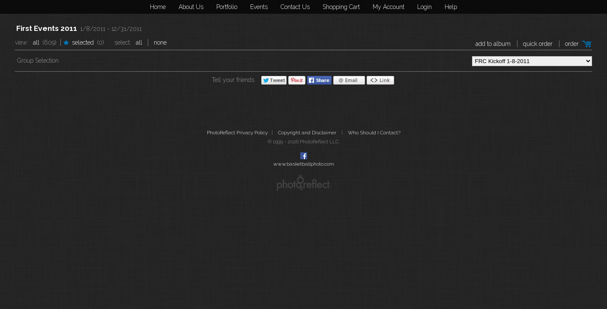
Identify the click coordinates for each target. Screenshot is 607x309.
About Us (191, 6)
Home (158, 6)
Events (259, 6)
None (160, 42)
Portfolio (226, 6)
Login (424, 6)
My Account (388, 6)
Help (451, 6)
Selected (83, 42)
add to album (493, 43)
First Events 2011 (46, 28)
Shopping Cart (341, 6)
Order (572, 43)
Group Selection (38, 60)
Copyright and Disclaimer (308, 133)
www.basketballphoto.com (303, 164)
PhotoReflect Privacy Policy (237, 133)
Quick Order (538, 43)
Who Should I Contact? (374, 133)
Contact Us (295, 6)
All (36, 42)
